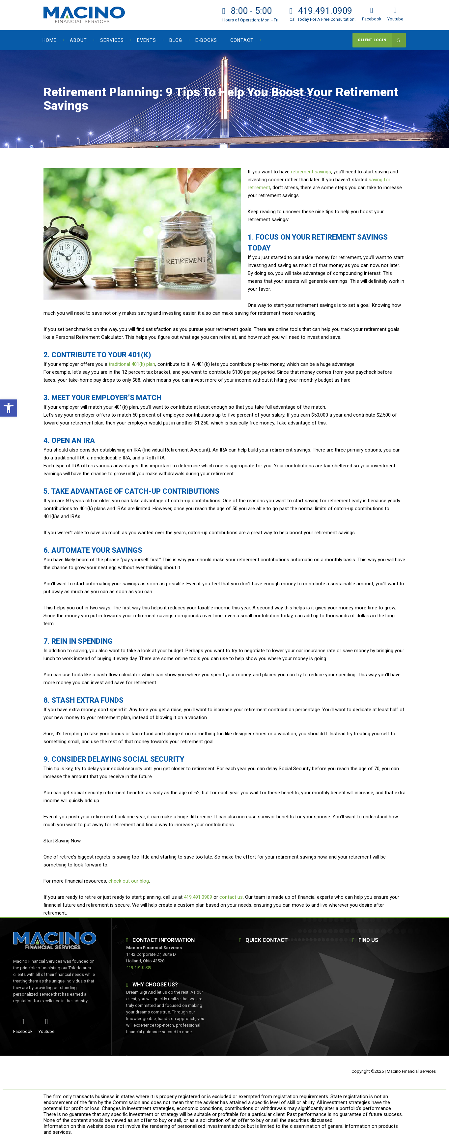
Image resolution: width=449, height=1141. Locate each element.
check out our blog (128, 881)
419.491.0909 (198, 897)
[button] (8, 408)
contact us (231, 897)
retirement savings (311, 172)
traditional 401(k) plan (132, 364)
